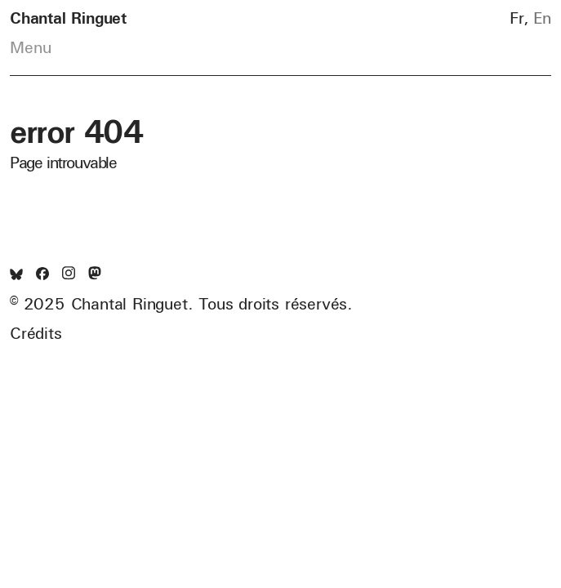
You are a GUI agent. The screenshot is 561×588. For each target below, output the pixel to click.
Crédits (36, 333)
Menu (30, 47)
